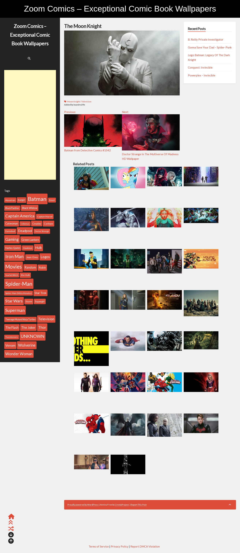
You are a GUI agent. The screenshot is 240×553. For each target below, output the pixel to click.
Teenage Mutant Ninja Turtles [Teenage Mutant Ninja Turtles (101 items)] (20, 319)
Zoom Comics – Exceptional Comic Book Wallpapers (120, 8)
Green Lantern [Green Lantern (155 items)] (30, 239)
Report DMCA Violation (145, 546)
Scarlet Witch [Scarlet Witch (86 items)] (11, 275)
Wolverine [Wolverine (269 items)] (26, 345)
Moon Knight (73, 101)
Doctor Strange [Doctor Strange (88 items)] (42, 231)
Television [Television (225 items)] (46, 319)
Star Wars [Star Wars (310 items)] (14, 301)
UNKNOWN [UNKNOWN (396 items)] (32, 336)
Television (86, 101)
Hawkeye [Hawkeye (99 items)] (27, 248)
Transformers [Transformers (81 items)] (11, 337)
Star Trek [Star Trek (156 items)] (40, 293)
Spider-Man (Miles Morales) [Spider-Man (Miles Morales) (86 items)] (18, 293)
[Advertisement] (30, 125)
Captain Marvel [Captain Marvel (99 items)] (44, 216)
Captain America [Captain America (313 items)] (19, 215)
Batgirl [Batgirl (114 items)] (21, 200)
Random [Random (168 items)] (30, 267)
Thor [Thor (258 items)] (42, 327)
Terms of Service (99, 546)
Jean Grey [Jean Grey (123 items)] (32, 257)
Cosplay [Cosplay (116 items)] (36, 223)
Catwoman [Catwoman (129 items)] (11, 223)
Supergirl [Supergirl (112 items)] (40, 301)
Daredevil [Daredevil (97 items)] (10, 231)
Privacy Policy (119, 546)
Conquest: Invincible (200, 67)
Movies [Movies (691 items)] (13, 266)
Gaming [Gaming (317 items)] (12, 239)
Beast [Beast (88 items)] (52, 200)
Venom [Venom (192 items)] (10, 345)
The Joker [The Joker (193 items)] (28, 327)
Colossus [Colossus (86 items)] (25, 223)
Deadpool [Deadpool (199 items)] (25, 231)
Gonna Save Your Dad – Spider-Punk (210, 47)
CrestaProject (122, 504)
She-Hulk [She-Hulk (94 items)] (25, 275)
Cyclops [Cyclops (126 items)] (48, 223)
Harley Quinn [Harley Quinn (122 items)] (12, 247)
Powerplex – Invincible (201, 75)
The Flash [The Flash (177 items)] (11, 327)
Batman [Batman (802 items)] (37, 199)
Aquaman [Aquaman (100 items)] (10, 200)
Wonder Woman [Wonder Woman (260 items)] (19, 354)
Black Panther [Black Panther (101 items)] (12, 208)
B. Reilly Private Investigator (205, 39)
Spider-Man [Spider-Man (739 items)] (18, 284)
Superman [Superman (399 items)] (15, 310)
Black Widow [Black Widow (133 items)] (29, 208)
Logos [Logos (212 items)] (45, 257)
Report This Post (139, 504)
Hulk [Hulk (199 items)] (38, 248)
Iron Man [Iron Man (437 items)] (14, 256)
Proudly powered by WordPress (83, 504)
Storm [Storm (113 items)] (28, 301)
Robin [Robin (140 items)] (42, 267)
